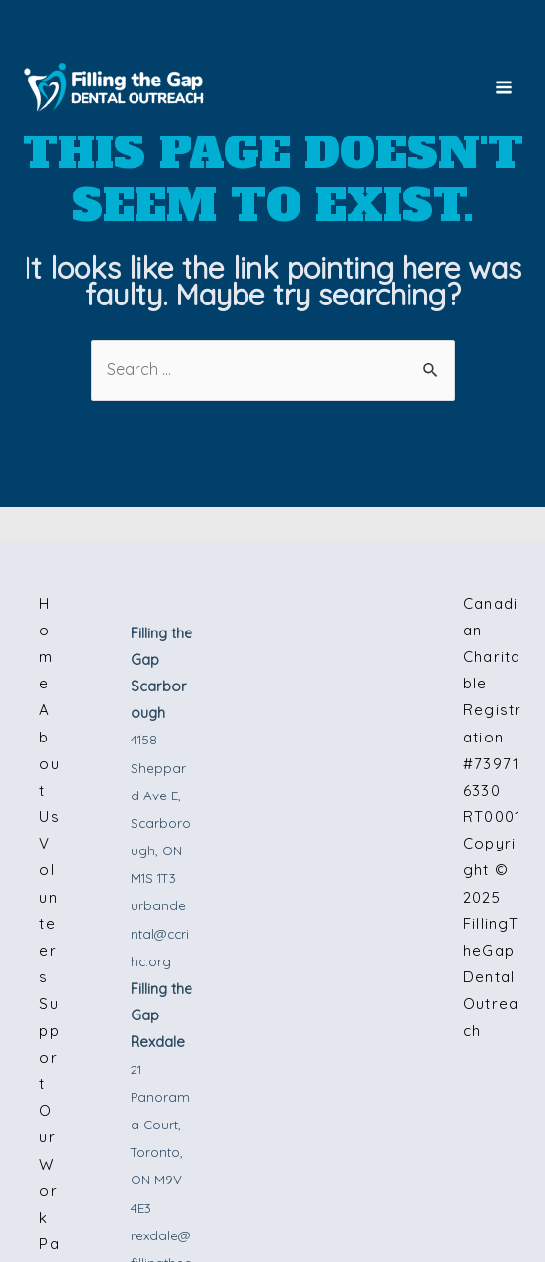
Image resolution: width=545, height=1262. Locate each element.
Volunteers (49, 910)
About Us (50, 763)
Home (46, 643)
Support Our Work (50, 1110)
